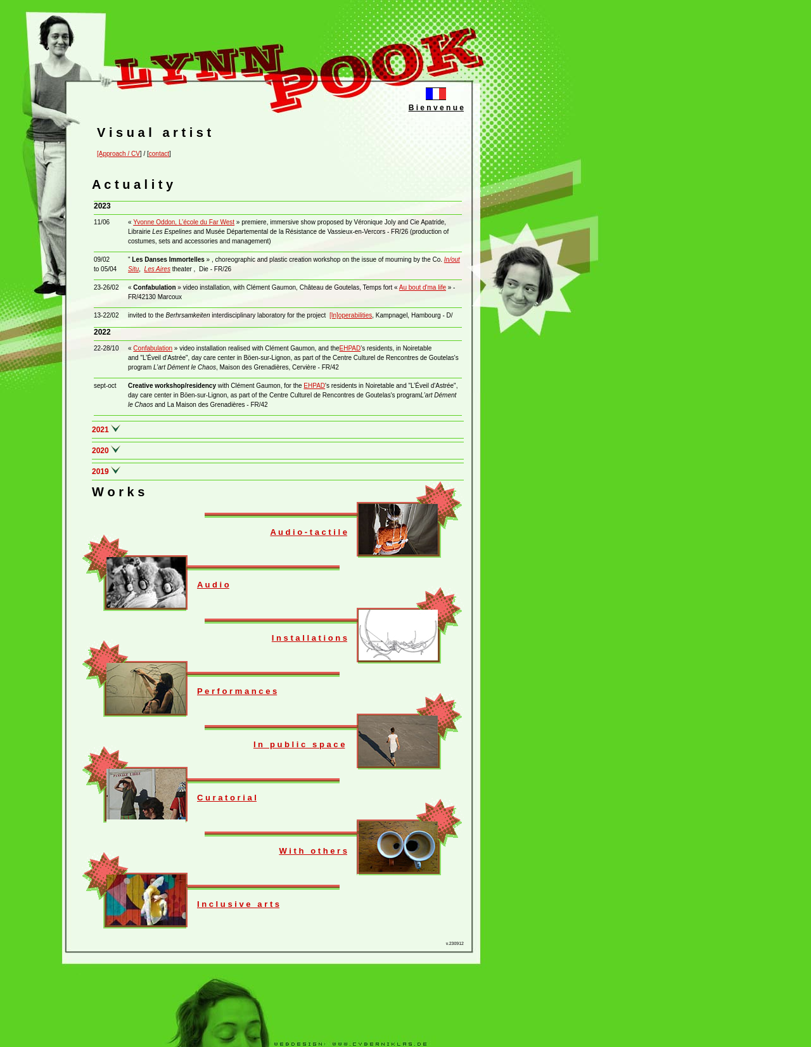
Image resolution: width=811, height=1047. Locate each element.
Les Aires (157, 269)
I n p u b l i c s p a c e (299, 744)
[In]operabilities (350, 315)
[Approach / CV (118, 153)
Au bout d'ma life (422, 287)
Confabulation (152, 348)
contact (159, 153)
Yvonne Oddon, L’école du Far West (183, 222)
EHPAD (350, 348)
